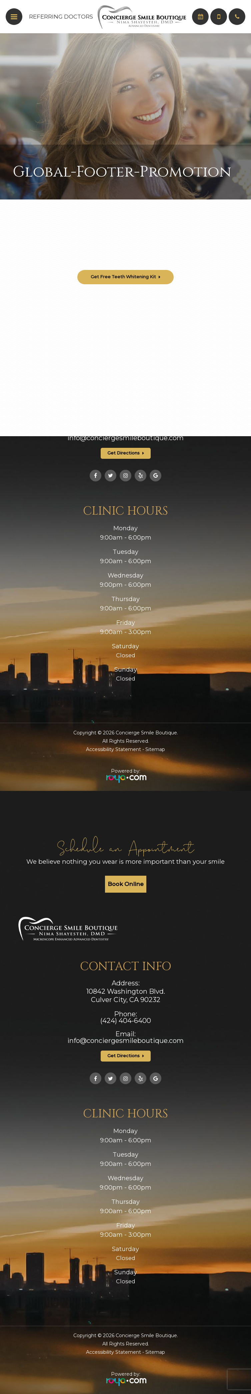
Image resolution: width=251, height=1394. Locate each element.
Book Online (126, 884)
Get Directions (123, 452)
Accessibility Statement (113, 749)
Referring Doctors (61, 17)
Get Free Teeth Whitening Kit (123, 276)
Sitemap (155, 749)
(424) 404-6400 (125, 418)
